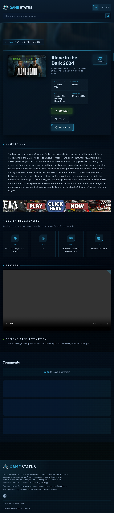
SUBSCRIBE (62, 127)
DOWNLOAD (62, 111)
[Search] (57, 16)
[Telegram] (5, 496)
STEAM (60, 119)
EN (102, 7)
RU (96, 7)
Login (47, 372)
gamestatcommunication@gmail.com (51, 486)
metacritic (46, 489)
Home (11, 42)
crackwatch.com (34, 489)
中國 (107, 7)
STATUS (17, 7)
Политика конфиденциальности (16, 508)
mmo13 (54, 489)
